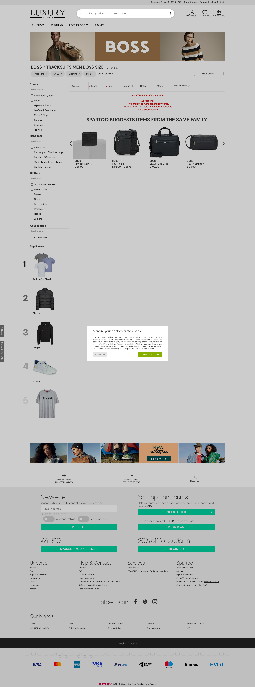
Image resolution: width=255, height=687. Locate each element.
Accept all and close (150, 354)
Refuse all (100, 354)
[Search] (169, 13)
